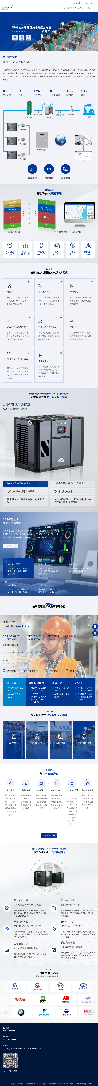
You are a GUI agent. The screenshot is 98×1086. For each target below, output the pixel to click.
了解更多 (10, 546)
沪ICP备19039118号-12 (66, 1082)
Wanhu (89, 1082)
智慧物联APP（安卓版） (74, 7)
